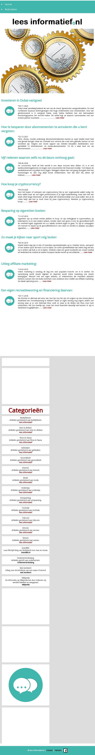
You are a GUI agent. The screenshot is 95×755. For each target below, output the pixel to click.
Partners (58, 750)
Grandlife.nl (25, 552)
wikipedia (26, 584)
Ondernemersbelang (25, 562)
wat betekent (25, 572)
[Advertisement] (47, 334)
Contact (49, 750)
